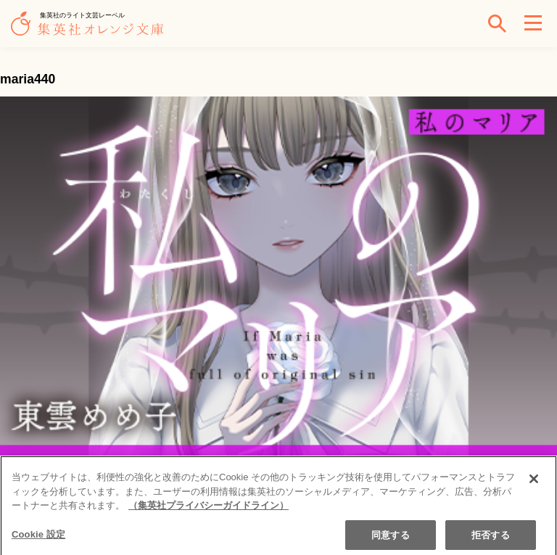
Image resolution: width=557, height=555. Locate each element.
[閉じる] (534, 484)
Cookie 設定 (38, 538)
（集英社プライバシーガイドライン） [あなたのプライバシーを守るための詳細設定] (208, 510)
